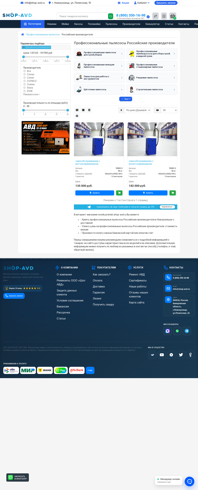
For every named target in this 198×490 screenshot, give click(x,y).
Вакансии (60, 295)
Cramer (31, 84)
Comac (31, 74)
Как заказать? (98, 272)
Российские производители (36, 47)
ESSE (30, 91)
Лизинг (94, 295)
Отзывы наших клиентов (140, 289)
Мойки (65, 24)
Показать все (31, 94)
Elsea (30, 87)
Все (29, 71)
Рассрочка (60, 301)
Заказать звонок (166, 2)
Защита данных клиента (67, 284)
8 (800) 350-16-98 (130, 15)
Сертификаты (134, 278)
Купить (94, 191)
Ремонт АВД (133, 272)
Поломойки (94, 24)
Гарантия (96, 289)
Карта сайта (133, 295)
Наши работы (134, 284)
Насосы (78, 24)
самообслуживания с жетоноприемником (87, 160)
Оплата (95, 278)
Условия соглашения (66, 289)
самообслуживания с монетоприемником (141, 160)
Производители (131, 24)
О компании (61, 272)
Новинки (51, 24)
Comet (30, 77)
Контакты (183, 24)
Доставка (96, 284)
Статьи (169, 24)
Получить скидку (100, 301)
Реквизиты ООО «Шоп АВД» (70, 278)
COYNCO (32, 81)
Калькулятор (153, 24)
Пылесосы (111, 24)
